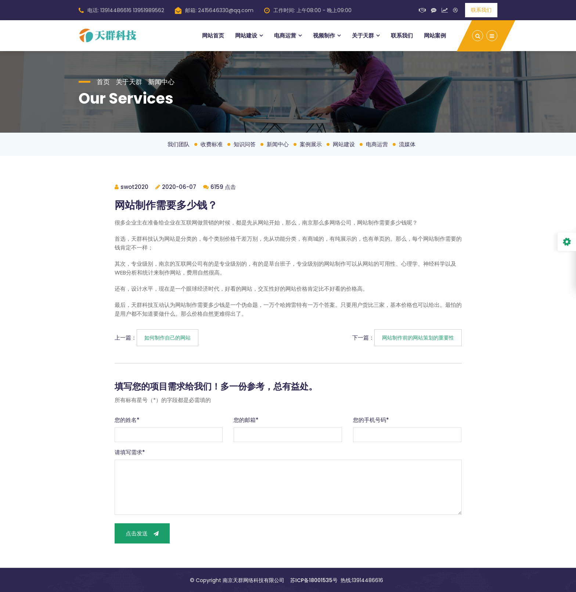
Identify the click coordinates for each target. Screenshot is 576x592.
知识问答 (245, 144)
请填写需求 (130, 452)
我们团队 (179, 144)
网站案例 (435, 35)
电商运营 (285, 35)
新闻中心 (161, 81)
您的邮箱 (246, 420)
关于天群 (363, 35)
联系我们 (481, 10)
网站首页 (213, 35)
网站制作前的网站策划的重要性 (418, 337)
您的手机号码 (371, 420)
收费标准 (212, 144)
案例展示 (311, 144)
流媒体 (407, 144)
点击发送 (142, 533)
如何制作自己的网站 (167, 337)
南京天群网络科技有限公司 (253, 580)
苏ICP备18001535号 (314, 580)
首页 (103, 81)
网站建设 (246, 35)
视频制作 (324, 35)
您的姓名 (127, 420)
